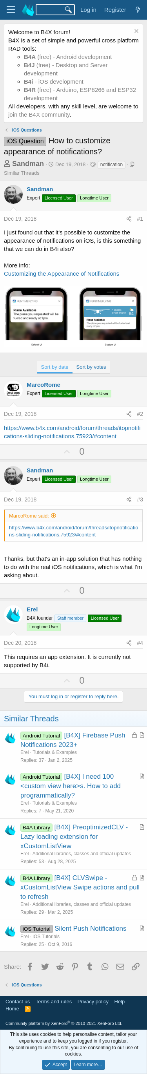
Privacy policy (93, 1001)
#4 (140, 643)
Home (12, 1009)
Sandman (28, 164)
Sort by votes (91, 367)
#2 (140, 414)
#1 (140, 219)
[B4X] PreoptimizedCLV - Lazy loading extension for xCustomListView (74, 836)
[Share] (129, 219)
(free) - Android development (68, 56)
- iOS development (53, 81)
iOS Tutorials (46, 936)
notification (111, 164)
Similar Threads (22, 173)
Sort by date (55, 367)
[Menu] (11, 10)
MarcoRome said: (29, 516)
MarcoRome (43, 384)
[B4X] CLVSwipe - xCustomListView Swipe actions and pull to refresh (80, 887)
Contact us (17, 1001)
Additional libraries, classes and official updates (82, 853)
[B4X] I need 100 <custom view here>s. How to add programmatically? (70, 786)
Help (119, 1001)
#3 (140, 499)
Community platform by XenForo (63, 1023)
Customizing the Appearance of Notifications (61, 273)
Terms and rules (54, 1001)
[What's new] (137, 9)
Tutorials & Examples (55, 752)
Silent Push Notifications (90, 928)
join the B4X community (38, 114)
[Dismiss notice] (135, 32)
